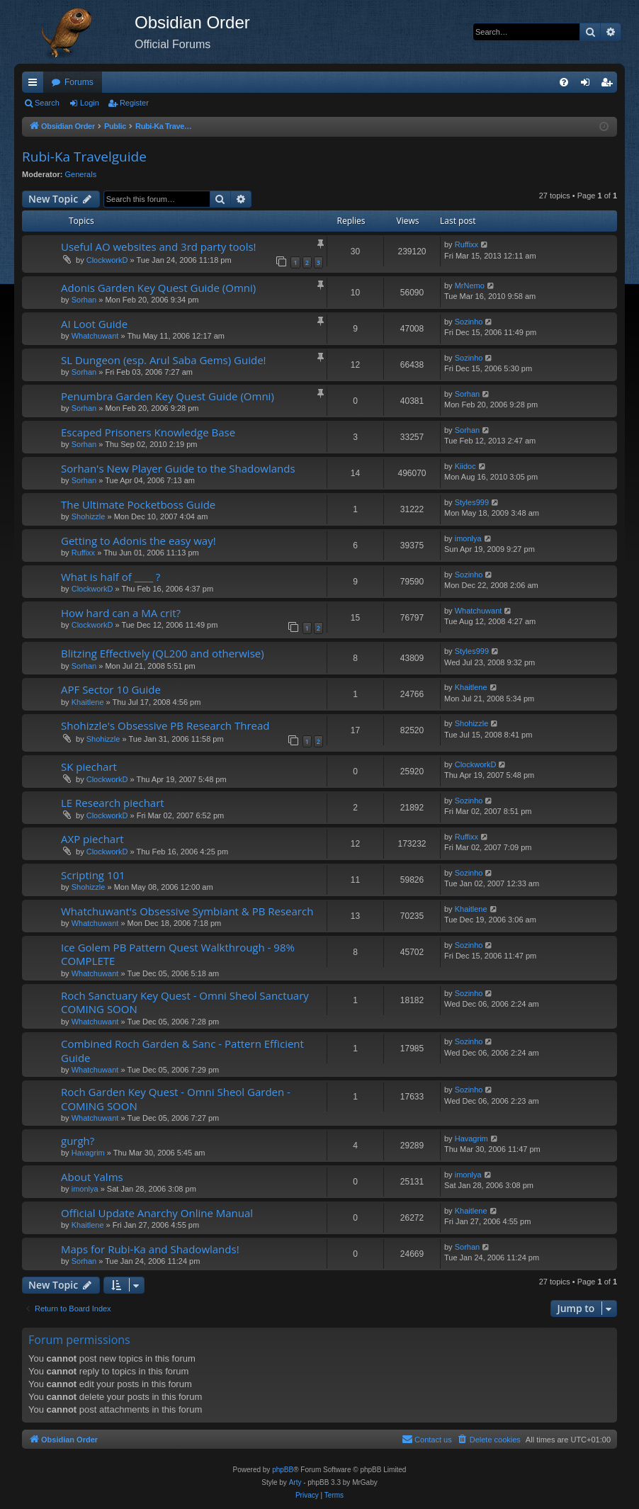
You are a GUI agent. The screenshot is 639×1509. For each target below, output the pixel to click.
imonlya (468, 538)
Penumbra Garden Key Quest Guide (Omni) (167, 396)
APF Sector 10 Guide (111, 689)
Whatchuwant (95, 336)
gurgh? (77, 1141)
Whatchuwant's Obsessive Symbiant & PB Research (187, 911)
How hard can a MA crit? (121, 613)
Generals (81, 174)
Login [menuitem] (588, 85)
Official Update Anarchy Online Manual (157, 1213)
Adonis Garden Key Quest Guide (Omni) (158, 288)
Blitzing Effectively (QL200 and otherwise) (162, 653)
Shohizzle (89, 516)
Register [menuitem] (609, 85)
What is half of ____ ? (110, 577)
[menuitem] (564, 82)
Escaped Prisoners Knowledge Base (148, 432)
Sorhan (84, 299)
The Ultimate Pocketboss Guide (138, 504)
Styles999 (472, 502)
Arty (295, 1482)
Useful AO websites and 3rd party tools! (158, 246)
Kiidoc (465, 466)
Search (47, 102)
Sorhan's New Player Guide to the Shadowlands (178, 468)
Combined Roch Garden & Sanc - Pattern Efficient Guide (182, 1050)
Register (134, 102)
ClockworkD (107, 260)
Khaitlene (88, 702)
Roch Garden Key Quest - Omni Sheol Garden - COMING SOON (175, 1098)
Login (89, 102)
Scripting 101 (93, 875)
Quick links (35, 85)
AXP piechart (92, 839)
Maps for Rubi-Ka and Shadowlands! (150, 1249)
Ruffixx (466, 244)
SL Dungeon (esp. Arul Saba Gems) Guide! (163, 360)
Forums (79, 82)
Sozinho (469, 321)
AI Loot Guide (94, 324)
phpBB (282, 1470)
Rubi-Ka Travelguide (84, 156)
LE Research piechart (112, 803)
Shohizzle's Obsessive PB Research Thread (165, 725)
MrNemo (470, 285)
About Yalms (92, 1177)
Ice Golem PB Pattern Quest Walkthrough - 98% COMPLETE (178, 954)
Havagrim (88, 1152)
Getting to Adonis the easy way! (138, 540)
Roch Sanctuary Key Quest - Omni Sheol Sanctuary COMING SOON (185, 1002)
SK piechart (89, 766)
